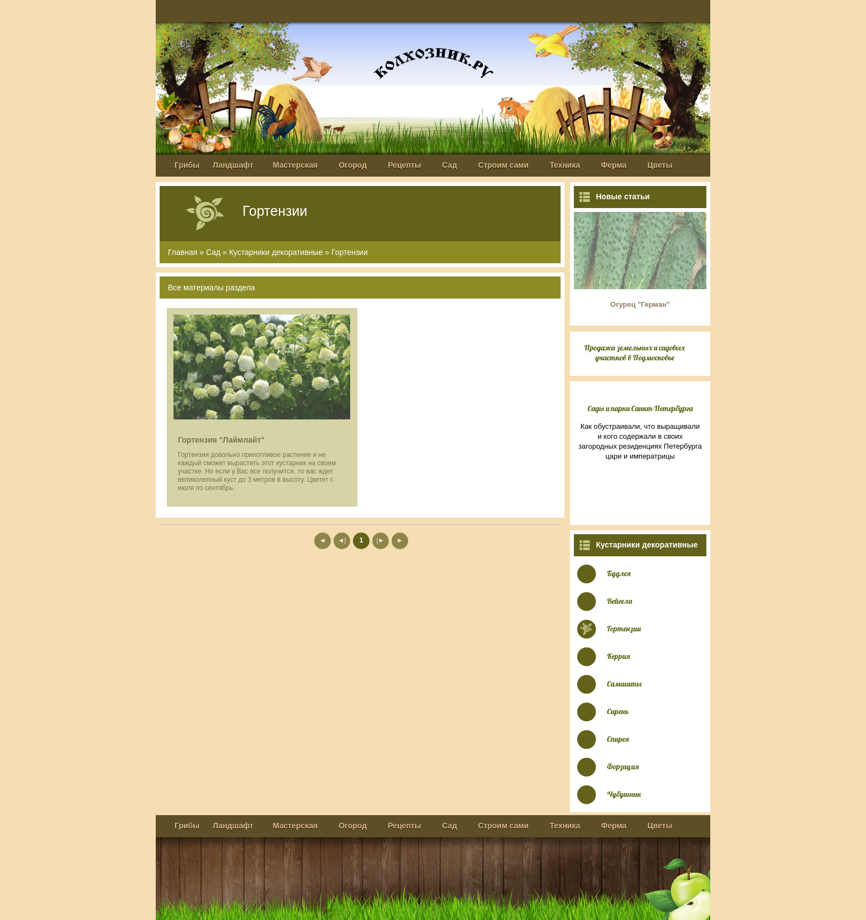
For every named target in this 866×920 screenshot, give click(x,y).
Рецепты (404, 165)
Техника (565, 165)
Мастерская (295, 165)
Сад (449, 165)
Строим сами (503, 165)
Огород (353, 165)
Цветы (659, 165)
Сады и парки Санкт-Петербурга (640, 408)
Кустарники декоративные (276, 252)
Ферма (613, 165)
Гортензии (349, 252)
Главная (182, 252)
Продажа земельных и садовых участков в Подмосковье (634, 353)
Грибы (187, 165)
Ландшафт (233, 165)
